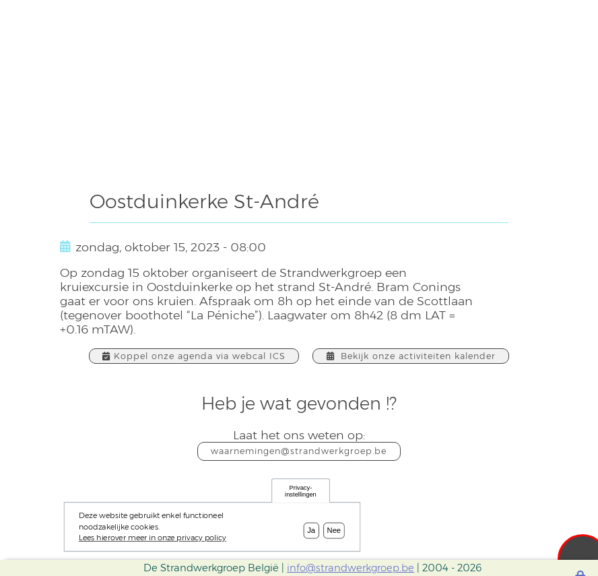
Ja (311, 534)
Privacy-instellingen (301, 495)
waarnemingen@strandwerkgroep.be (299, 451)
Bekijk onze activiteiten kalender (408, 356)
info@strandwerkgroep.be (350, 568)
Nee (334, 534)
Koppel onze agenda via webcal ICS (195, 356)
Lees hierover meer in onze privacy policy (152, 541)
